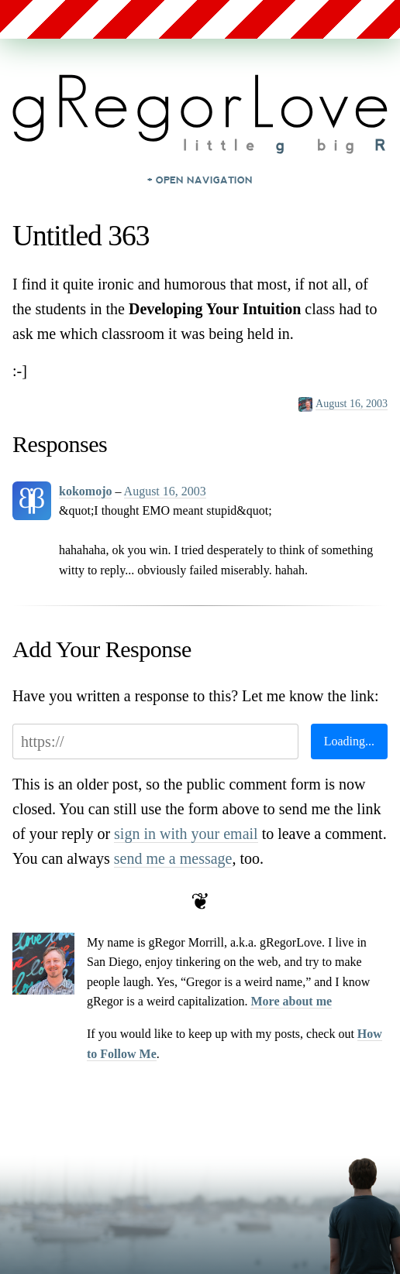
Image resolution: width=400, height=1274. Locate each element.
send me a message (173, 858)
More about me (291, 1001)
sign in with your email (186, 833)
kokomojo (85, 491)
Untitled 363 (80, 236)
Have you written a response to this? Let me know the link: (195, 695)
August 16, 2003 (352, 403)
